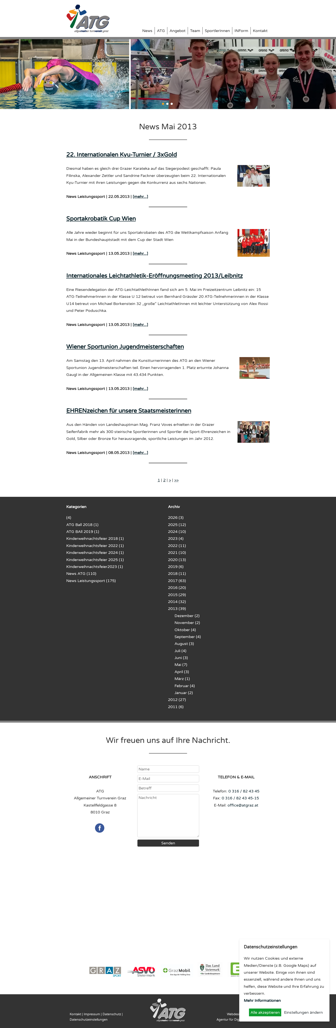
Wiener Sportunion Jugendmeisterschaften (125, 346)
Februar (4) (184, 685)
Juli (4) (180, 650)
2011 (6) (176, 706)
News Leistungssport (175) (91, 580)
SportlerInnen (217, 30)
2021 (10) (177, 552)
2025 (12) (177, 524)
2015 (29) (177, 594)
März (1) (182, 678)
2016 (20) (177, 587)
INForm (241, 30)
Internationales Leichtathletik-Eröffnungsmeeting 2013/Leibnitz (154, 275)
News (147, 30)
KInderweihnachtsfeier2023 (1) (94, 566)
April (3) (181, 671)
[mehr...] (140, 196)
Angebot (178, 30)
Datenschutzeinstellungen (89, 1020)
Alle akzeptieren (265, 1012)
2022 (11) (177, 545)
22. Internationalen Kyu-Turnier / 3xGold (121, 154)
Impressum (92, 1014)
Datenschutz (112, 1014)
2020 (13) (177, 559)
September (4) (187, 636)
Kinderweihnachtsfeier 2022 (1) (95, 545)
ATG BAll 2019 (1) (82, 531)
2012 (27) (177, 699)
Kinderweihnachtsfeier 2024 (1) (95, 552)
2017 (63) (177, 580)
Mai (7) (180, 664)
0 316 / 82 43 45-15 (240, 798)
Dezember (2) (187, 615)
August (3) (184, 643)
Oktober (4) (185, 629)
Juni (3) (181, 657)
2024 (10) (177, 531)
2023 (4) (176, 538)
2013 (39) (177, 608)
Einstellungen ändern (303, 1012)
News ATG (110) (81, 573)
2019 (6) (176, 566)
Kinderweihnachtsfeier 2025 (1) (95, 559)
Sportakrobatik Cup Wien (101, 218)
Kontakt (260, 30)
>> (176, 480)
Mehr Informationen (262, 1000)
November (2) (187, 622)
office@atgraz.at (243, 805)
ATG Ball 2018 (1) (82, 524)
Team (195, 30)
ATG (161, 30)
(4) (68, 517)
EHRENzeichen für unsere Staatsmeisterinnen (128, 410)
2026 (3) (176, 517)
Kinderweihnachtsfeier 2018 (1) (95, 538)
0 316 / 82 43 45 (243, 791)
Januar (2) (183, 692)
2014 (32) (177, 601)
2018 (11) (177, 573)
